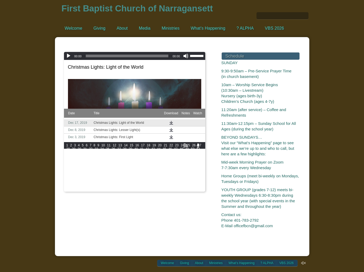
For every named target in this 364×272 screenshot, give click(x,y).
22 (171, 145)
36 (113, 149)
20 (159, 145)
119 (76, 164)
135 (195, 164)
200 (143, 179)
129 (150, 164)
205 (180, 179)
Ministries (171, 28)
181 (136, 175)
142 (113, 167)
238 (158, 186)
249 (106, 190)
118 (69, 164)
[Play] (68, 56)
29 (73, 149)
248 (98, 190)
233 (121, 186)
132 (173, 164)
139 (91, 167)
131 (165, 164)
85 (119, 156)
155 (76, 171)
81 (96, 156)
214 (113, 182)
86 (124, 156)
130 (158, 164)
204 (173, 179)
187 (180, 175)
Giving (99, 28)
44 (158, 149)
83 (107, 156)
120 (84, 164)
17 (142, 145)
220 (158, 182)
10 (103, 145)
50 (192, 149)
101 (76, 160)
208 (69, 182)
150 (173, 167)
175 (91, 175)
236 (143, 186)
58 (102, 153)
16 (137, 145)
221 (165, 182)
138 (84, 167)
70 (170, 153)
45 (164, 149)
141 (106, 167)
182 (143, 175)
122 (98, 164)
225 (195, 182)
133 (180, 164)
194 (98, 179)
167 (165, 171)
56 (90, 153)
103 (91, 160)
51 (198, 149)
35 (107, 149)
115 (180, 160)
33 (96, 149)
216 (128, 182)
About (122, 28)
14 (125, 145)
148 (158, 167)
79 (85, 156)
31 (85, 149)
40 (136, 149)
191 (76, 179)
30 (79, 149)
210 (84, 182)
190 (69, 179)
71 (175, 153)
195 (106, 179)
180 (128, 175)
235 (136, 186)
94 (170, 156)
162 (128, 171)
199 (136, 179)
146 (143, 167)
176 (98, 175)
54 (79, 153)
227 (76, 186)
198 (128, 179)
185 (165, 175)
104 (98, 160)
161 (121, 171)
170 (188, 171)
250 (113, 190)
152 (188, 167)
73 (187, 153)
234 (128, 186)
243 (195, 186)
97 (187, 156)
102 (84, 160)
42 (147, 149)
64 (136, 153)
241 (180, 186)
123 (106, 164)
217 (136, 182)
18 (148, 145)
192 (84, 179)
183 (150, 175)
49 (187, 149)
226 (69, 186)
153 (195, 167)
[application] (134, 56)
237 (150, 186)
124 (113, 164)
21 (165, 145)
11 (108, 145)
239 (165, 186)
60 (113, 153)
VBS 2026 (274, 28)
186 (173, 175)
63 (130, 153)
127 (136, 164)
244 (69, 190)
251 (121, 190)
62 (124, 153)
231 (106, 186)
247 (91, 190)
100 (69, 160)
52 (68, 153)
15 (131, 145)
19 (154, 145)
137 (76, 167)
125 (121, 164)
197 (121, 179)
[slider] (127, 56)
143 (121, 167)
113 (165, 160)
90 (147, 156)
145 (136, 167)
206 (188, 179)
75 (198, 153)
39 (130, 149)
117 (195, 160)
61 (119, 153)
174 (84, 175)
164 (143, 171)
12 (114, 145)
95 (175, 156)
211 (91, 182)
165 (150, 171)
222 (173, 182)
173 (76, 175)
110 (143, 160)
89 (141, 156)
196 (113, 179)
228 (84, 186)
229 (91, 186)
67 (153, 153)
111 (150, 160)
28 (68, 149)
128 (143, 164)
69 (164, 153)
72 (181, 153)
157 (91, 171)
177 (106, 175)
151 (180, 167)
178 (113, 175)
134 (188, 164)
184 (158, 175)
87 (130, 156)
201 (150, 179)
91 (153, 156)
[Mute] (186, 56)
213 (106, 182)
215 (121, 182)
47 (175, 149)
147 (150, 167)
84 (113, 156)
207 (195, 179)
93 (164, 156)
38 (124, 149)
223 (180, 182)
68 (158, 153)
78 (79, 156)
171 (195, 171)
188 (188, 175)
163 (136, 171)
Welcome (73, 28)
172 (69, 175)
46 (170, 149)
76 (68, 156)
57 (96, 153)
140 (98, 167)
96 (181, 156)
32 (90, 149)
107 (121, 160)
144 (128, 167)
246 (84, 190)
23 (176, 145)
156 (84, 171)
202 (158, 179)
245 (76, 190)
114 (173, 160)
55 (85, 153)
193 (91, 179)
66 (147, 153)
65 (141, 153)
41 (141, 149)
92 (158, 156)
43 (153, 149)
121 (91, 164)
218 (143, 182)
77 (73, 156)
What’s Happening (208, 28)
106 (113, 160)
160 (113, 171)
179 (121, 175)
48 (181, 149)
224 (188, 182)
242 (188, 186)
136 (69, 167)
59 (107, 153)
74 (192, 153)
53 (73, 153)
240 (173, 186)
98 (192, 156)
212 (98, 182)
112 (158, 160)
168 (173, 171)
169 (180, 171)
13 (120, 145)
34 (102, 149)
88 (136, 156)
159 (106, 171)
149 (165, 167)
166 (158, 171)
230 (98, 186)
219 (150, 182)
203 (165, 179)
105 (106, 160)
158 (98, 171)
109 (136, 160)
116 (188, 160)
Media (145, 28)
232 (113, 186)
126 (128, 164)
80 (90, 156)
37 (119, 149)
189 (195, 175)
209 (76, 182)
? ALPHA (245, 28)
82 (102, 156)
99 (198, 156)
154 (69, 171)
